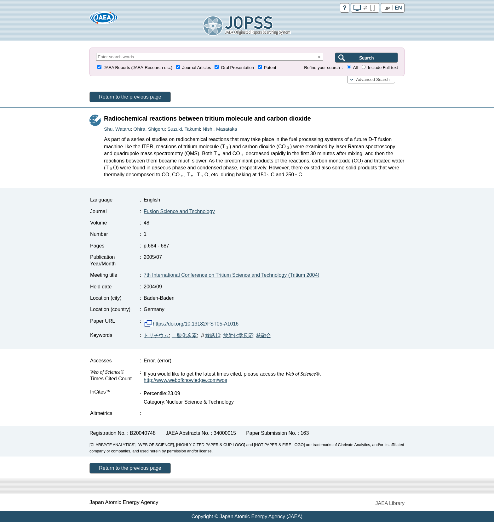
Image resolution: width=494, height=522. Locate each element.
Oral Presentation (237, 67)
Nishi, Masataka (220, 129)
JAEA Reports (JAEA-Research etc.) (138, 67)
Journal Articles (196, 67)
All (355, 67)
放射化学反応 (238, 335)
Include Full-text (383, 67)
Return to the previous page (130, 96)
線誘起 (210, 335)
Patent (270, 67)
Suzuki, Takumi (183, 129)
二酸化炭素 (184, 335)
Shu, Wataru (117, 129)
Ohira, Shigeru (149, 129)
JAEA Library (390, 503)
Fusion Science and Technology (179, 211)
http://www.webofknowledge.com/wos (185, 380)
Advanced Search (373, 79)
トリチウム (156, 335)
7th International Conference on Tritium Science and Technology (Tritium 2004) (231, 275)
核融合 (263, 335)
